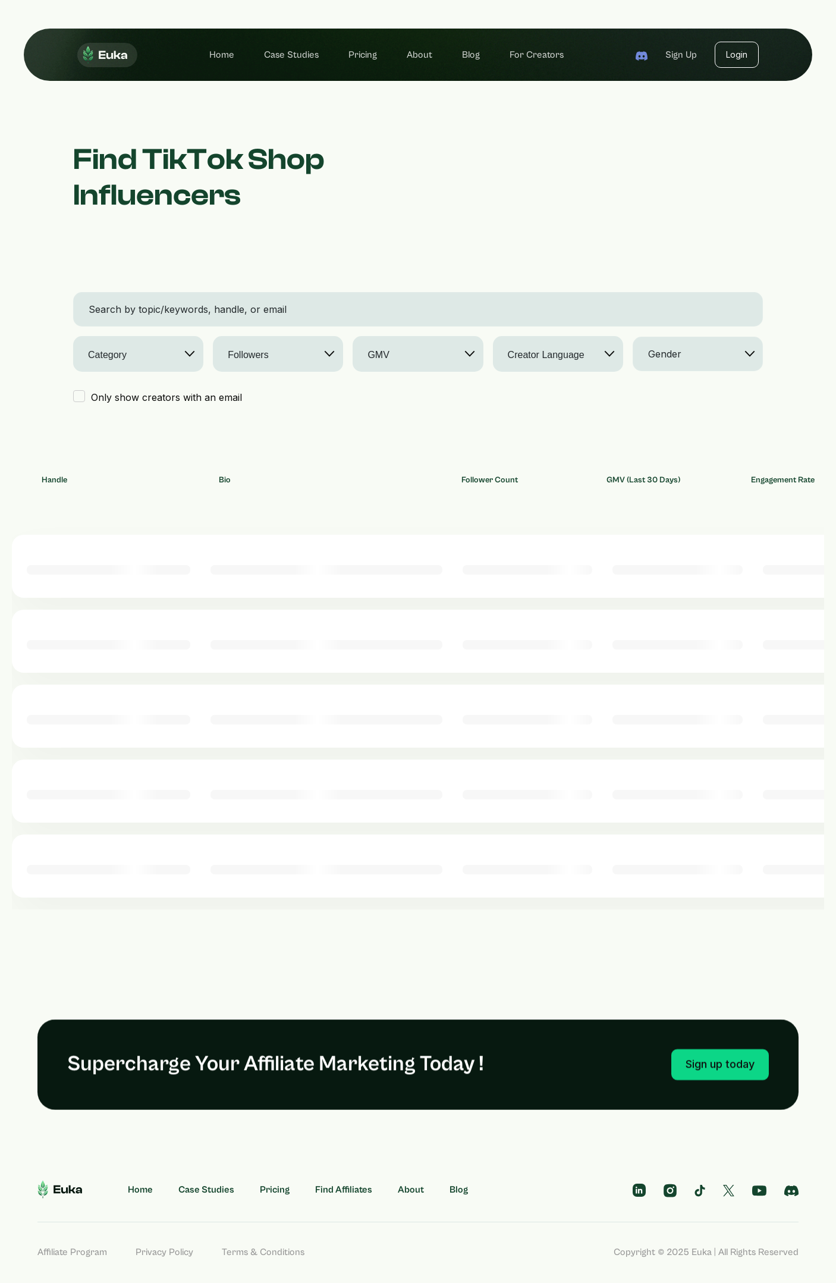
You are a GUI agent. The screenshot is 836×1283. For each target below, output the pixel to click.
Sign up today (720, 1092)
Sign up (681, 54)
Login (736, 54)
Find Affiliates (343, 1189)
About (419, 54)
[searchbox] (132, 355)
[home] (107, 55)
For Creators (537, 54)
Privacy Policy (164, 1252)
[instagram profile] (670, 1189)
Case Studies (291, 54)
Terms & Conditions (263, 1252)
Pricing (362, 54)
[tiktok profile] (699, 1189)
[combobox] (138, 354)
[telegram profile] (639, 1189)
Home (221, 54)
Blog (471, 54)
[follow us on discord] (791, 1189)
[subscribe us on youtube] (759, 1189)
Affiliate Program (72, 1252)
